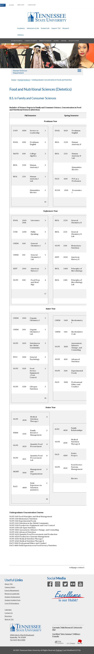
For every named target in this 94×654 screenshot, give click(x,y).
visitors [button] (63, 40)
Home (13, 80)
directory (20, 5)
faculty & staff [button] (74, 40)
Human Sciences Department (20, 71)
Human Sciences (24, 80)
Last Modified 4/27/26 (72, 650)
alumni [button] (56, 40)
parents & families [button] (45, 40)
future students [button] (16, 40)
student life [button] (45, 28)
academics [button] (21, 28)
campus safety (10, 587)
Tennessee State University (47, 17)
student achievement (12, 597)
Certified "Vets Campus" (62, 634)
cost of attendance (12, 603)
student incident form (12, 600)
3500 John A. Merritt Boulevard (22, 635)
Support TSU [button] (56, 28)
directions (8, 616)
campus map (32, 5)
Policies (59, 650)
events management (12, 590)
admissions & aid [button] (33, 28)
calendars (8, 610)
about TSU (9, 584)
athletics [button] (20, 35)
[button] (79, 70)
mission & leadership (12, 594)
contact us (9, 613)
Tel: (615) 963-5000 (17, 640)
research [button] (66, 28)
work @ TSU (9, 619)
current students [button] (31, 40)
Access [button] (11, 5)
